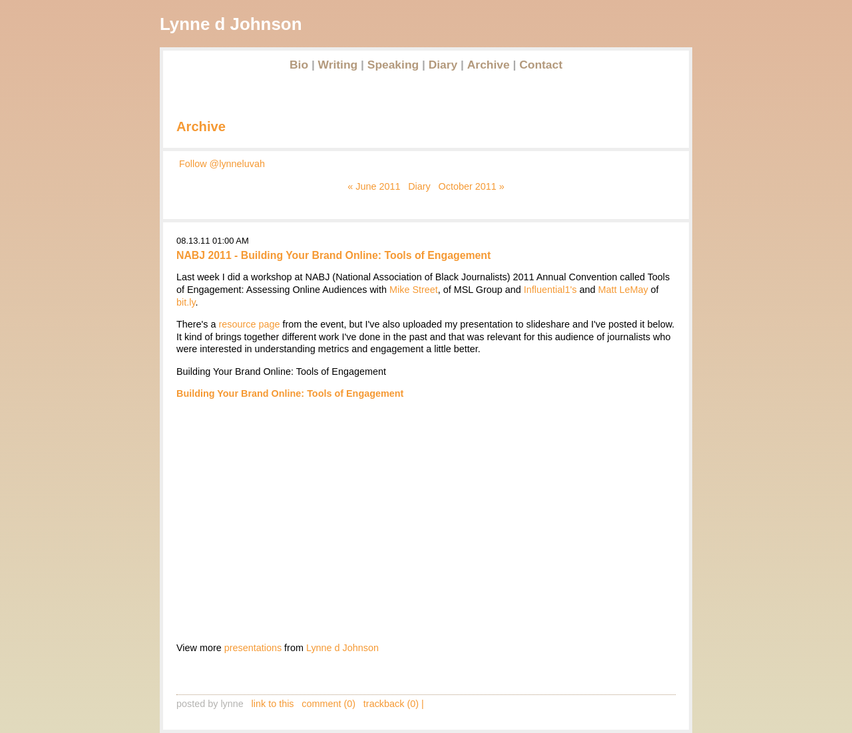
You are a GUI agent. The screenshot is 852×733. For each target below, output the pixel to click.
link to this (273, 703)
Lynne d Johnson (342, 647)
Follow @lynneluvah (222, 163)
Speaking (393, 64)
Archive (488, 64)
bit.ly (186, 302)
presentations (253, 647)
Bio (299, 64)
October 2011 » (472, 186)
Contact (540, 64)
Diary (443, 64)
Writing (338, 64)
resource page (249, 324)
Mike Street (413, 289)
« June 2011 (373, 186)
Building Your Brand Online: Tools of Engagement (289, 393)
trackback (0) (391, 703)
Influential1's (550, 289)
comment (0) (328, 703)
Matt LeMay (623, 289)
